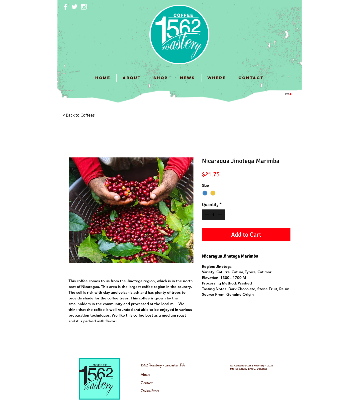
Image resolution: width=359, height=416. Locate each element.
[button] (288, 94)
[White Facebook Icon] (65, 7)
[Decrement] (206, 214)
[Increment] (220, 214)
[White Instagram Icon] (84, 7)
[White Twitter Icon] (75, 7)
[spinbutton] (213, 214)
